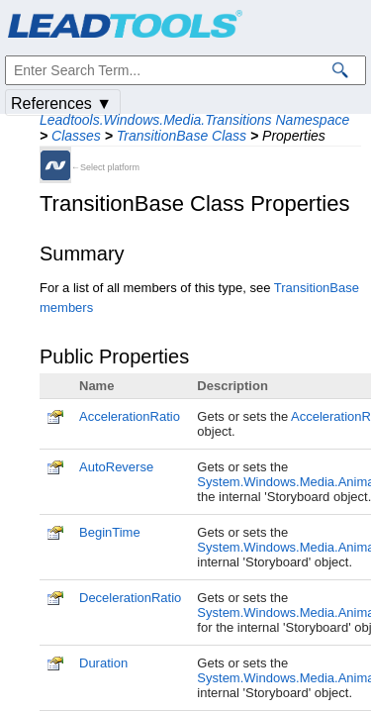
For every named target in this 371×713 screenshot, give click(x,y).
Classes (76, 136)
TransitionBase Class (181, 136)
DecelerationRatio (130, 597)
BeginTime (109, 532)
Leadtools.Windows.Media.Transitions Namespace (194, 120)
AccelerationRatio (129, 416)
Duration (103, 663)
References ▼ (61, 103)
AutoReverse (116, 466)
